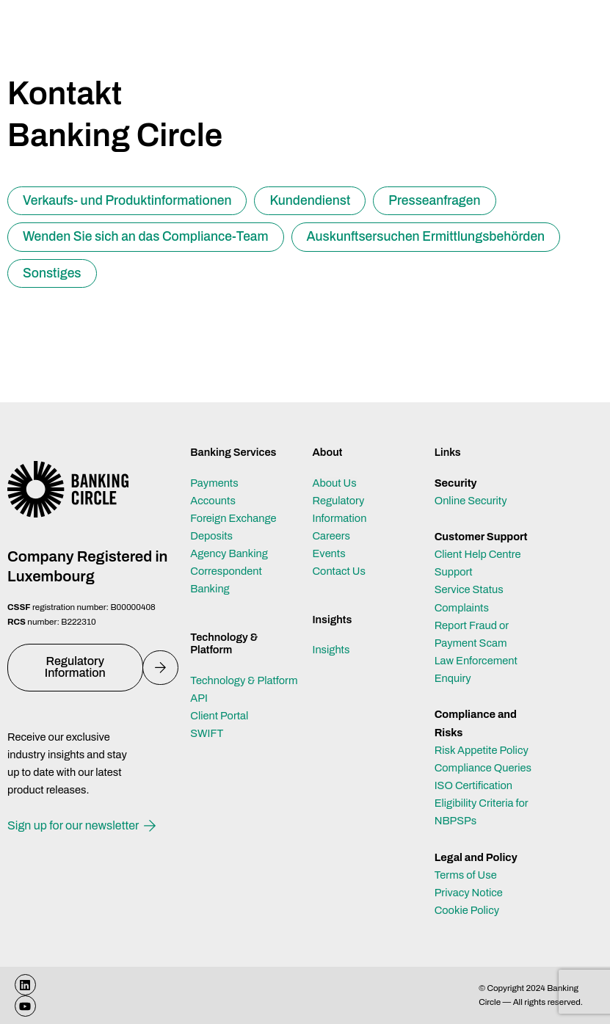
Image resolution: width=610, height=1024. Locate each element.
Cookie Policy (467, 910)
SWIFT (206, 733)
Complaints (462, 608)
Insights (330, 650)
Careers (331, 536)
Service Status (469, 589)
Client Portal (219, 716)
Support (454, 572)
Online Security (471, 500)
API (199, 698)
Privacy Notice (469, 892)
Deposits (211, 536)
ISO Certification (473, 785)
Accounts (213, 500)
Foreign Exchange (233, 518)
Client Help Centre (478, 554)
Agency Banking (229, 553)
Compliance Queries (483, 768)
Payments (214, 483)
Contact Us (338, 571)
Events (328, 553)
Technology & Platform (243, 680)
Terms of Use (466, 875)
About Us (334, 483)
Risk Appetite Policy (482, 750)
